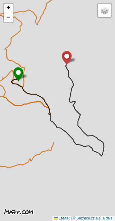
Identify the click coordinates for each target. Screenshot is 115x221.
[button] (18, 74)
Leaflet (62, 218)
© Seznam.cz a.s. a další (93, 218)
